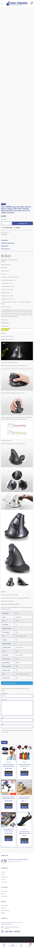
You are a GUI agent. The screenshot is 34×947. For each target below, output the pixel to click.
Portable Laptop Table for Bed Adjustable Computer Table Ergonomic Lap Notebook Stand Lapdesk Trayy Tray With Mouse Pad (8, 797)
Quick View (8, 775)
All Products (8, 762)
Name (3, 717)
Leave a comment (17, 861)
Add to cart (23, 223)
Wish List (3, 893)
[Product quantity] (6, 223)
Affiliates (3, 913)
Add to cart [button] (24, 772)
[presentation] (12, 737)
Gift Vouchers (4, 877)
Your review (4, 699)
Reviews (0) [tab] (4, 246)
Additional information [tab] (8, 243)
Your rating (4, 693)
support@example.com (6, 924)
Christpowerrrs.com (16, 939)
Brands (2, 874)
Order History (4, 891)
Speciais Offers (4, 905)
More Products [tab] (5, 249)
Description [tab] (4, 240)
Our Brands (3, 908)
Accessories (4, 882)
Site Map (3, 879)
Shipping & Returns (5, 910)
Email (2, 724)
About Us (3, 872)
